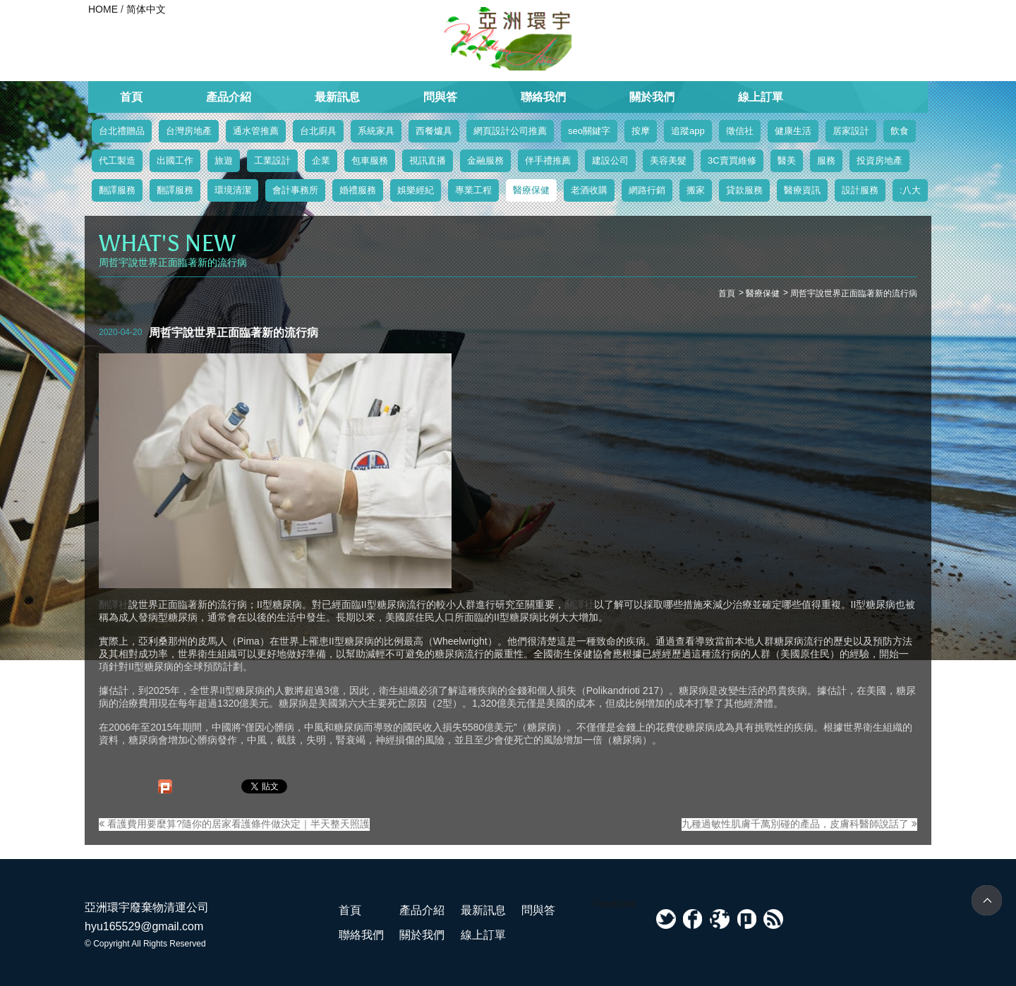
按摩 (640, 131)
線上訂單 (760, 97)
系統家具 (376, 131)
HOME (103, 9)
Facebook (614, 903)
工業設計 (272, 160)
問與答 (440, 97)
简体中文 (146, 9)
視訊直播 (427, 160)
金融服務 (485, 160)
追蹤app (688, 131)
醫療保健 (531, 190)
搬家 (696, 190)
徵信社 (740, 131)
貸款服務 (744, 190)
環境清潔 (232, 190)
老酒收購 (589, 190)
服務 (826, 160)
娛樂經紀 (415, 190)
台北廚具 (318, 131)
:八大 (910, 190)
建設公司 (610, 160)
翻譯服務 (117, 190)
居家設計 (851, 131)
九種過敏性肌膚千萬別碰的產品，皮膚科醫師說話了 (799, 823)
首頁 (131, 97)
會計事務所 (295, 190)
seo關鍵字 (589, 131)
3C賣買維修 (732, 160)
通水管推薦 (256, 131)
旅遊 (223, 160)
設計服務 (860, 190)
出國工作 (175, 160)
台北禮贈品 (122, 131)
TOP (987, 900)
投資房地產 (879, 160)
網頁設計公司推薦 (510, 131)
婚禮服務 (357, 190)
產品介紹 (228, 97)
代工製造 (117, 160)
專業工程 (473, 190)
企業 (321, 160)
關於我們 (652, 97)
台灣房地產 (189, 131)
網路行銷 (647, 190)
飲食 (899, 131)
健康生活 (793, 131)
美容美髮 (668, 160)
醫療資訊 (802, 190)
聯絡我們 (543, 97)
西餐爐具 (434, 131)
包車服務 (369, 160)
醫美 (787, 160)
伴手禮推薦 (548, 160)
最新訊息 (337, 97)
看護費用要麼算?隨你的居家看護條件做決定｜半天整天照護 (234, 823)
